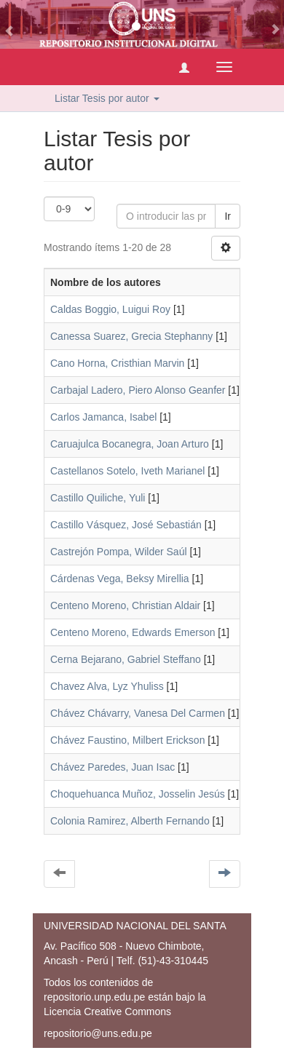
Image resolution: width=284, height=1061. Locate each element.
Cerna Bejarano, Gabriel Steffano (125, 659)
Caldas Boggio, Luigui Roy (110, 309)
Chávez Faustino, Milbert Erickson (127, 740)
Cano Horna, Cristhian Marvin (117, 363)
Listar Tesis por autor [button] (107, 98)
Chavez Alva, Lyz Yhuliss (107, 686)
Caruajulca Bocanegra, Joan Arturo (129, 444)
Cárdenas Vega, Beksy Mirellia (119, 578)
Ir (227, 216)
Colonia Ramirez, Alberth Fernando (130, 821)
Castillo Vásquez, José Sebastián (126, 524)
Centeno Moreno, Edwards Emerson (132, 632)
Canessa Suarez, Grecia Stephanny (131, 336)
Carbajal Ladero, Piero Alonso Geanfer (137, 390)
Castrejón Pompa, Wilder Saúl (118, 551)
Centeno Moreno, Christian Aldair (125, 605)
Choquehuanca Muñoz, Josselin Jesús (137, 794)
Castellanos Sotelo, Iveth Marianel (127, 471)
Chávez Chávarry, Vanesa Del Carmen (137, 713)
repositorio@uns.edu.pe (98, 1033)
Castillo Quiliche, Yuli (97, 498)
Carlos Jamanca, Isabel (103, 417)
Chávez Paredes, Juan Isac (112, 767)
